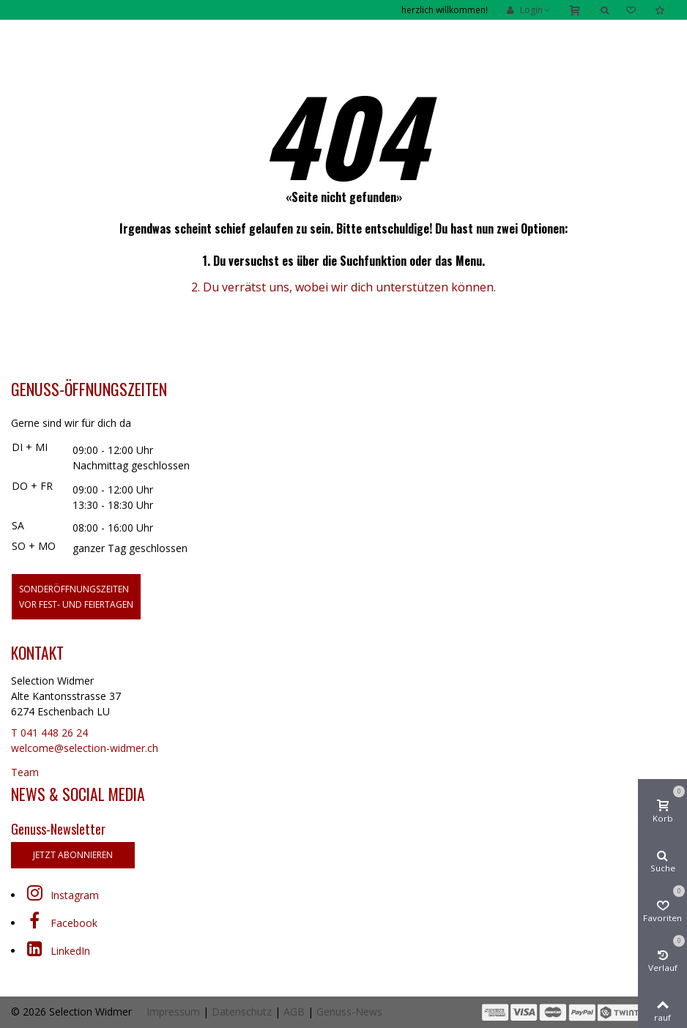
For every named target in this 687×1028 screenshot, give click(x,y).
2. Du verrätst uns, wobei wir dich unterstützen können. (343, 287)
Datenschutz (242, 1011)
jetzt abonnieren (73, 855)
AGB (294, 1011)
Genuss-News (349, 1011)
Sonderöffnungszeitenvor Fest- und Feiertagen (76, 597)
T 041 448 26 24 (49, 733)
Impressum (173, 1011)
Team (25, 772)
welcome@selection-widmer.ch (84, 748)
